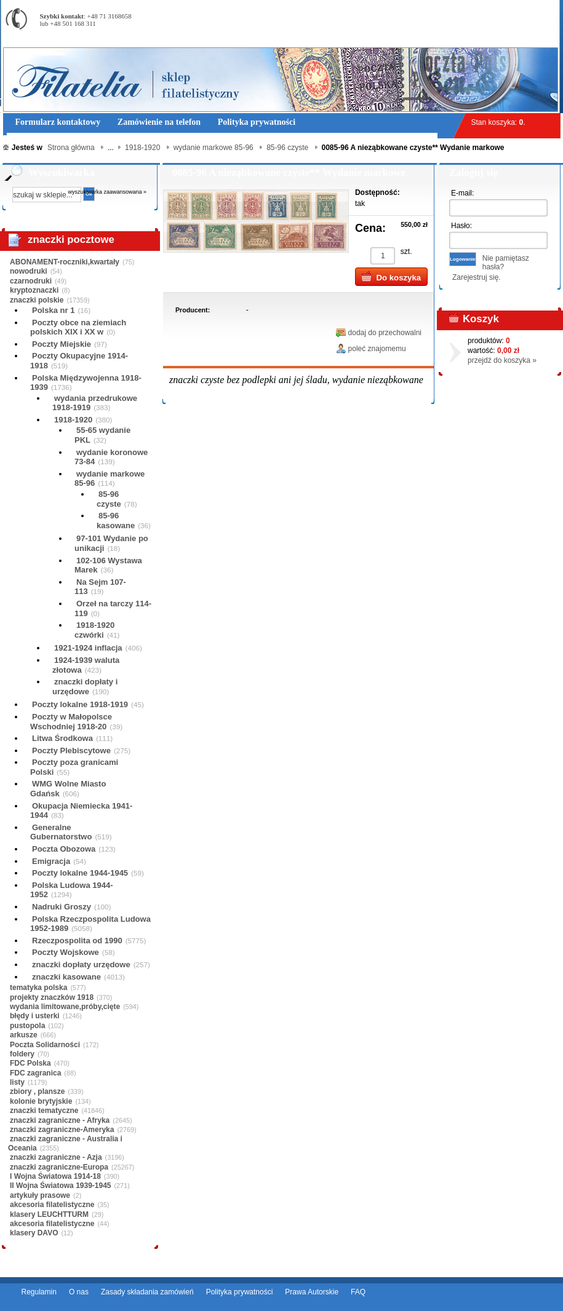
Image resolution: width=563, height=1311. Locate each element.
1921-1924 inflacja (88, 647)
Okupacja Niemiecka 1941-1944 (81, 810)
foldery (22, 1054)
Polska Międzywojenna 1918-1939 (86, 382)
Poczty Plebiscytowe (71, 750)
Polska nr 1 (53, 310)
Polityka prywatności (239, 1292)
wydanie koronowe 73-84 (111, 457)
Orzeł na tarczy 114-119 (112, 608)
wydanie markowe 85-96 (109, 478)
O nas (79, 1292)
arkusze (24, 1035)
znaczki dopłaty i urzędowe (85, 686)
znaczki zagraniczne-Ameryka (62, 1129)
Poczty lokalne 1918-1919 (80, 704)
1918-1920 (73, 419)
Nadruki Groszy (61, 906)
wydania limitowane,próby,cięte (65, 1006)
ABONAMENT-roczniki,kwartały (64, 262)
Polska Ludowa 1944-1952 (71, 890)
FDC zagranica (35, 1073)
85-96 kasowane (116, 520)
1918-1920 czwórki (94, 630)
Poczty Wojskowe (65, 952)
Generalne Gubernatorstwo (61, 832)
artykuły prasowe (40, 1195)
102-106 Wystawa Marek (108, 565)
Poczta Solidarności (45, 1044)
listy (17, 1082)
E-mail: (462, 193)
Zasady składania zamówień (147, 1292)
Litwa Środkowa (62, 738)
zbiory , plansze (37, 1091)
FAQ (358, 1292)
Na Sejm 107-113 (100, 586)
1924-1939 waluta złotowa (85, 665)
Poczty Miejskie (61, 344)
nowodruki (28, 271)
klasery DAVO (34, 1233)
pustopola (27, 1025)
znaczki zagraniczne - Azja (56, 1157)
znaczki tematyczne (44, 1110)
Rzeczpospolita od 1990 (77, 940)
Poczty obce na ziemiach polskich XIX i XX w (78, 327)
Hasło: (461, 225)
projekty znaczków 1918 (52, 997)
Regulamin (39, 1292)
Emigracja (51, 861)
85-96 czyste (109, 499)
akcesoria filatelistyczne (52, 1204)
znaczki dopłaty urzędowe (81, 964)
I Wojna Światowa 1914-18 (55, 1176)
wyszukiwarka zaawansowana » (107, 192)
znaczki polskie (36, 300)
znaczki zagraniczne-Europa (59, 1167)
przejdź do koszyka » (502, 360)
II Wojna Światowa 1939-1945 (60, 1185)
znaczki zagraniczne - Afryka (60, 1120)
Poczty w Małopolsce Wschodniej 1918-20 (71, 721)
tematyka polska (38, 987)
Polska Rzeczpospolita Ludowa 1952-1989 (90, 923)
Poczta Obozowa (63, 849)
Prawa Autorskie (311, 1292)
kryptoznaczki (34, 290)
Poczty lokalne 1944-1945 (80, 872)
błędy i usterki (35, 1016)
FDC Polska (30, 1063)
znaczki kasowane (66, 976)
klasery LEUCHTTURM (49, 1214)
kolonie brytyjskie (41, 1101)
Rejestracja (526, 5)
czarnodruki (31, 281)
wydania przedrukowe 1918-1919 (94, 403)
